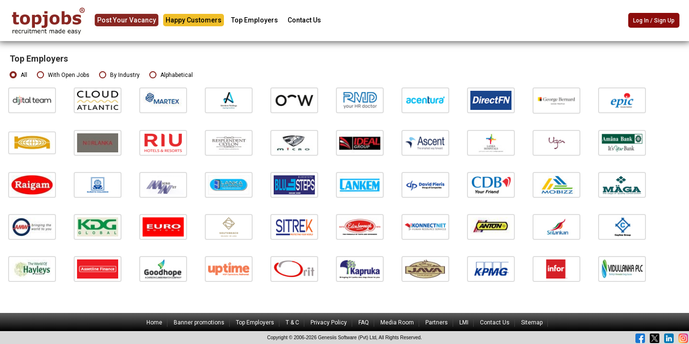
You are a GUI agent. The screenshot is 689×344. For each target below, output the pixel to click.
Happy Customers (194, 20)
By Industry (119, 75)
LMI (463, 322)
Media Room (397, 322)
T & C (292, 322)
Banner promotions (199, 322)
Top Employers (254, 20)
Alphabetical (171, 75)
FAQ (363, 322)
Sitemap (532, 322)
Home (154, 322)
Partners (436, 322)
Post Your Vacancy (126, 20)
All (18, 75)
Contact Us (304, 20)
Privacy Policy (329, 322)
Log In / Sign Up (654, 21)
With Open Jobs (63, 75)
